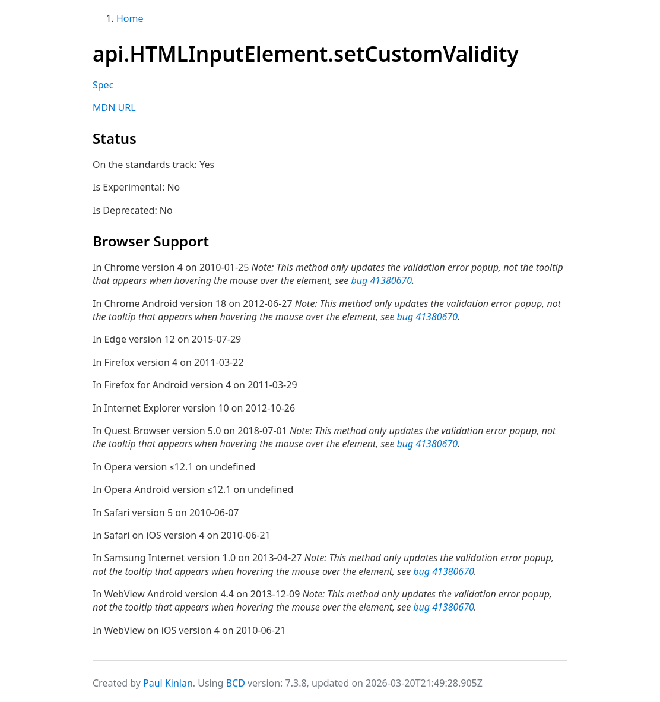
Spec (103, 84)
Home (130, 18)
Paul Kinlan (168, 683)
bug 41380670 (381, 280)
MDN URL (114, 107)
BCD (235, 683)
